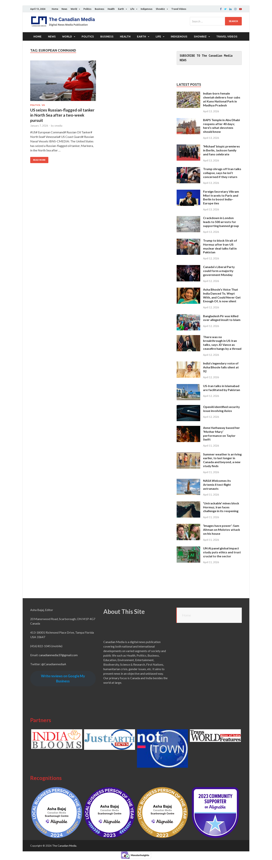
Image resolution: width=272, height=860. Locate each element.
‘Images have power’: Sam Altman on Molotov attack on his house (221, 529)
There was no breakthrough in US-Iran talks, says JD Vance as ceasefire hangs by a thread (222, 342)
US (43, 105)
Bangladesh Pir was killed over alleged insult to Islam (221, 318)
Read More (39, 160)
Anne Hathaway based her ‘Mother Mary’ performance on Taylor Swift (221, 433)
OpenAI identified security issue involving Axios (221, 408)
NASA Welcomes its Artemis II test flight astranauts (217, 484)
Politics (87, 9)
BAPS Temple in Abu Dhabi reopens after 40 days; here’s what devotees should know (221, 125)
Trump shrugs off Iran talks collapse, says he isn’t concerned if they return (222, 173)
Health (111, 9)
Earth (121, 9)
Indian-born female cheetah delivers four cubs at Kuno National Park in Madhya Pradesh (221, 99)
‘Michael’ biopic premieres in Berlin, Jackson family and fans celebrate (221, 150)
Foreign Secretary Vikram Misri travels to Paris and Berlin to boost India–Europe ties (221, 197)
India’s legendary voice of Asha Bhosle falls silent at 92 (221, 367)
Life (132, 9)
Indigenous (146, 9)
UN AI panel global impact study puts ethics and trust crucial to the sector (222, 552)
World (74, 9)
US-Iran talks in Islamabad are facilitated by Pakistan (221, 388)
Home (55, 9)
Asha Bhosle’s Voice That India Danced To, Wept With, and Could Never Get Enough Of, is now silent (222, 295)
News (64, 9)
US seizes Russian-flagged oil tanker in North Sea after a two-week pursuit (62, 115)
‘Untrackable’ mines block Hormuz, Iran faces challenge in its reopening (221, 507)
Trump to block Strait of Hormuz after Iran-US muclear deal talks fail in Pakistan (220, 246)
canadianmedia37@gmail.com (58, 655)
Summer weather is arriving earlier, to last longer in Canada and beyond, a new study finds (222, 460)
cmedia (58, 125)
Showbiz (160, 9)
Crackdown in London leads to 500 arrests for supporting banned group (221, 222)
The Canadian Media (64, 845)
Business (99, 9)
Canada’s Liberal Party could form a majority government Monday (219, 270)
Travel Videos (178, 9)
